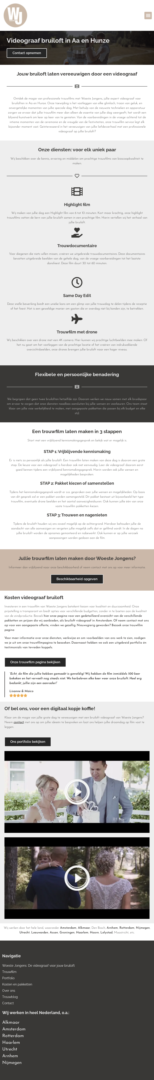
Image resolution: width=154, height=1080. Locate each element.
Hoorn (94, 932)
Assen (54, 932)
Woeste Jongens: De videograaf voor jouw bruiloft (38, 965)
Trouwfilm (9, 972)
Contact (8, 1003)
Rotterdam (126, 928)
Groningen (67, 932)
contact (19, 722)
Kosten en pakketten (17, 984)
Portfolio (8, 978)
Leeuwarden (39, 932)
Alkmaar (84, 928)
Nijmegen (143, 928)
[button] (148, 15)
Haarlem (82, 932)
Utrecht (24, 932)
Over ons (8, 990)
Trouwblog (10, 997)
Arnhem (112, 928)
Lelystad (106, 932)
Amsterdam (68, 928)
